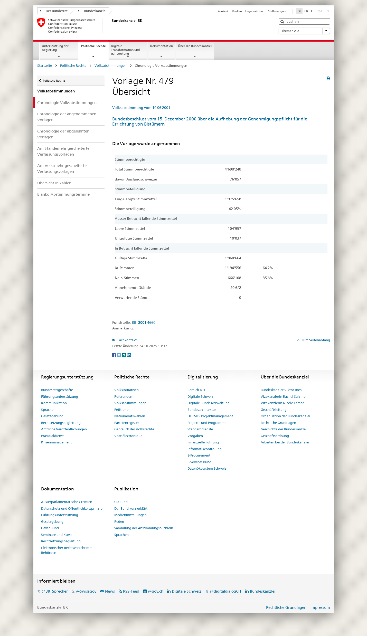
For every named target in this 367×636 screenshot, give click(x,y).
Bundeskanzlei (92, 11)
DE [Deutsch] (299, 11)
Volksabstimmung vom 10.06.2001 (141, 108)
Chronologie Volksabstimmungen (67, 102)
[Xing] (124, 354)
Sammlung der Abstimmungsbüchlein (143, 528)
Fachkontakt (127, 340)
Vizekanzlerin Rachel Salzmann (285, 396)
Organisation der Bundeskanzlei (285, 416)
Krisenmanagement (56, 442)
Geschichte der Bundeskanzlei (284, 429)
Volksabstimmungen (111, 65)
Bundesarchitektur (201, 409)
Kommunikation (54, 403)
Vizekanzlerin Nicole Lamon (283, 403)
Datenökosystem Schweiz (207, 468)
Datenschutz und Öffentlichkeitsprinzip (71, 508)
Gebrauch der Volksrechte (134, 429)
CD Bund (121, 502)
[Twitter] (119, 354)
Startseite (44, 65)
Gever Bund (50, 528)
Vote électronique (128, 436)
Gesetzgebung (52, 416)
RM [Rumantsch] (319, 11)
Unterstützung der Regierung (55, 48)
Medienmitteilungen (130, 515)
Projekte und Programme (206, 423)
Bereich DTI (196, 390)
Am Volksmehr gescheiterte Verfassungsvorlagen (62, 168)
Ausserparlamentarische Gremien (66, 502)
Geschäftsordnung (275, 436)
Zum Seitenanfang (315, 340)
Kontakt (223, 11)
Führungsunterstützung (59, 396)
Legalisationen (255, 11)
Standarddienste (200, 429)
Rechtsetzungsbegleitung (61, 423)
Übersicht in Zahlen (54, 183)
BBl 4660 (143, 322)
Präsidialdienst (52, 436)
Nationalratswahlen (129, 416)
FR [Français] (306, 11)
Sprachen (48, 409)
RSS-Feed (131, 591)
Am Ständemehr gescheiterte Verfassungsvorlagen (63, 151)
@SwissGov (86, 591)
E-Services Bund (199, 462)
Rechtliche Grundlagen (278, 423)
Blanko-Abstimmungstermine (63, 194)
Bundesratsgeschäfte (57, 390)
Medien (237, 11)
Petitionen (122, 409)
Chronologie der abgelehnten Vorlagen (63, 134)
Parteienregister (126, 423)
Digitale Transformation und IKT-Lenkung (125, 49)
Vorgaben (195, 436)
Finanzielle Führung (203, 442)
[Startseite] (110, 25)
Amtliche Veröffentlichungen (64, 429)
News (110, 591)
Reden (119, 521)
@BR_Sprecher (55, 591)
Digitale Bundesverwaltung (208, 403)
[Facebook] (114, 354)
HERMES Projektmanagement (210, 416)
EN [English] (327, 11)
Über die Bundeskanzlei (195, 46)
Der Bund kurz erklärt (130, 508)
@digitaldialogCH (225, 591)
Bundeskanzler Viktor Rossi (282, 390)
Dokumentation (161, 46)
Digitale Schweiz (200, 396)
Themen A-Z (304, 31)
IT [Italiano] (312, 11)
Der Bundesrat (54, 11)
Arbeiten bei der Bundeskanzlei (285, 442)
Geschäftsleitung (274, 409)
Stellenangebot (278, 11)
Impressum (320, 607)
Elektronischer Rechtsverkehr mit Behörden (66, 550)
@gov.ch (155, 591)
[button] (282, 21)
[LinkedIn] (129, 354)
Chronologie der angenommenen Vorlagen (66, 116)
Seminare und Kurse (56, 535)
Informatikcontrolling (204, 449)
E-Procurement (198, 455)
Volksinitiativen (126, 390)
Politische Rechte (94, 47)
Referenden (123, 396)
